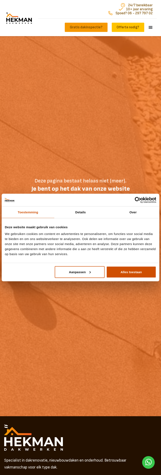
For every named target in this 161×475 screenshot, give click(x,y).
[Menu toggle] (150, 27)
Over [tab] (133, 212)
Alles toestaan (131, 272)
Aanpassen (80, 272)
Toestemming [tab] (28, 212)
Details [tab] (80, 212)
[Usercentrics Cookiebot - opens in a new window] (137, 200)
